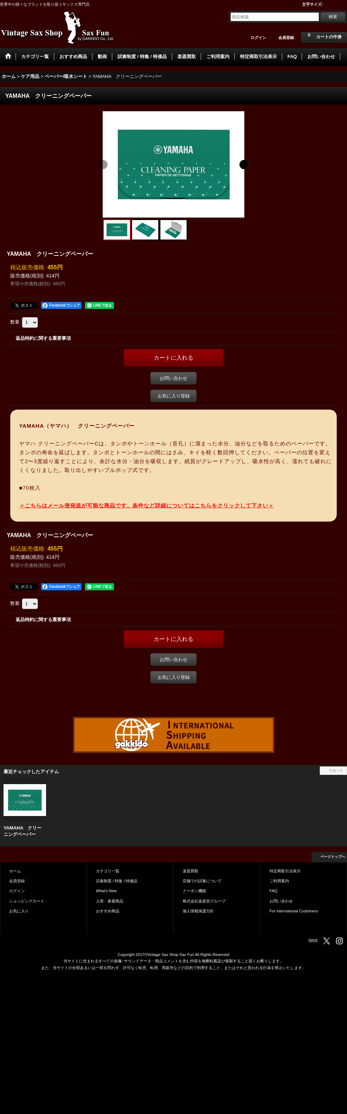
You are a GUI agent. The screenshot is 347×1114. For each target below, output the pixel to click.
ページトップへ (332, 857)
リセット (336, 770)
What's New (106, 891)
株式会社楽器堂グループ (204, 901)
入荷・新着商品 (109, 901)
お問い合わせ (173, 378)
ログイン (258, 37)
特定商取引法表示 (285, 871)
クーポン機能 (194, 891)
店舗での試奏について (202, 881)
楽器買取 (190, 871)
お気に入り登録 (174, 396)
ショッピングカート (26, 901)
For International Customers (293, 911)
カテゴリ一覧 (107, 871)
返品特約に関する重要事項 (43, 338)
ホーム (15, 871)
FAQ (273, 891)
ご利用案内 (279, 881)
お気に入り (19, 911)
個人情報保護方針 (198, 911)
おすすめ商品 (107, 911)
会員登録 (286, 37)
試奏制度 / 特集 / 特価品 (116, 881)
